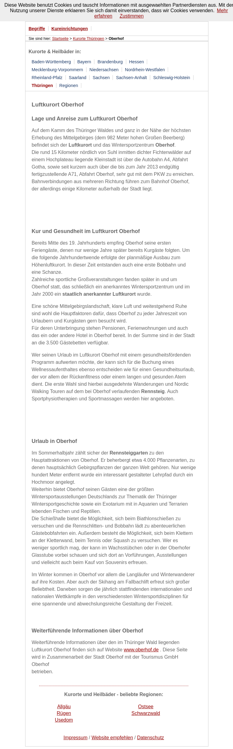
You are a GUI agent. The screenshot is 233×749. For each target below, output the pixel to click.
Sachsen (101, 77)
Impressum (75, 737)
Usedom (64, 720)
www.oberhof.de (141, 649)
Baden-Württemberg (51, 61)
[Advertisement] (103, 209)
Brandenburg (110, 61)
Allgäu (63, 706)
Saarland (77, 77)
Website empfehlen (112, 737)
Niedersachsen (104, 69)
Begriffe (37, 28)
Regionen (68, 85)
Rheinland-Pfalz (47, 77)
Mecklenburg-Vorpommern (57, 69)
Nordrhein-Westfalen (145, 69)
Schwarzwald (145, 713)
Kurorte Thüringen (88, 38)
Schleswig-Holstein (171, 77)
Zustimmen (132, 16)
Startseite (60, 38)
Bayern (84, 61)
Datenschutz (150, 737)
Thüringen (42, 85)
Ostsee (146, 706)
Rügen (64, 713)
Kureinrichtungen (70, 28)
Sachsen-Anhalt (131, 77)
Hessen (136, 61)
